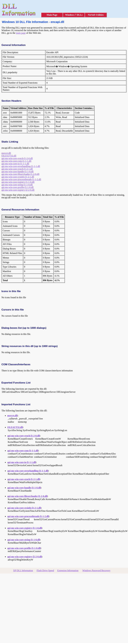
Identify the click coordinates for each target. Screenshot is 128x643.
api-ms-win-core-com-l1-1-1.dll (16, 161)
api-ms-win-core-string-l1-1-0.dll (17, 184)
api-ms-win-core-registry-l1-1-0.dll (17, 182)
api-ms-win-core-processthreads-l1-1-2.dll (21, 179)
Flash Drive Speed (45, 570)
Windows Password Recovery (96, 570)
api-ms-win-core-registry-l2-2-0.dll (17, 190)
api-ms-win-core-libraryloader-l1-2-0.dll (20, 174)
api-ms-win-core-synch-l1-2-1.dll (17, 169)
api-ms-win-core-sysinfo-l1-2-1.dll (17, 177)
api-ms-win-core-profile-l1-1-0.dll (17, 187)
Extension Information (67, 570)
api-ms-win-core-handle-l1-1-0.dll (17, 171)
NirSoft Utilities (96, 15)
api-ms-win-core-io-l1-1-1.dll (15, 163)
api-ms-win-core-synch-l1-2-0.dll (17, 158)
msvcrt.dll (6, 153)
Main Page (52, 15)
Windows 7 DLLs (74, 15)
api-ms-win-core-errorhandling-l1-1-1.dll (20, 166)
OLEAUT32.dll (8, 156)
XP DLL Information (23, 570)
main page (21, 33)
